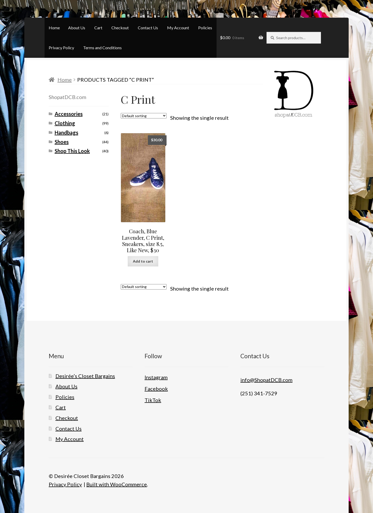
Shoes (62, 142)
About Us (76, 27)
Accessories (69, 114)
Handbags (66, 132)
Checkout (120, 27)
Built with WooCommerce (116, 484)
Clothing (65, 123)
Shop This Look (72, 151)
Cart (98, 27)
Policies (205, 27)
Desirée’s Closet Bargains (85, 376)
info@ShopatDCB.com (266, 380)
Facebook (156, 388)
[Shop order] (144, 115)
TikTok (153, 400)
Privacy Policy (61, 47)
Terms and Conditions (102, 47)
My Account (178, 27)
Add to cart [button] (143, 261)
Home (54, 27)
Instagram (156, 377)
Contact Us (148, 27)
